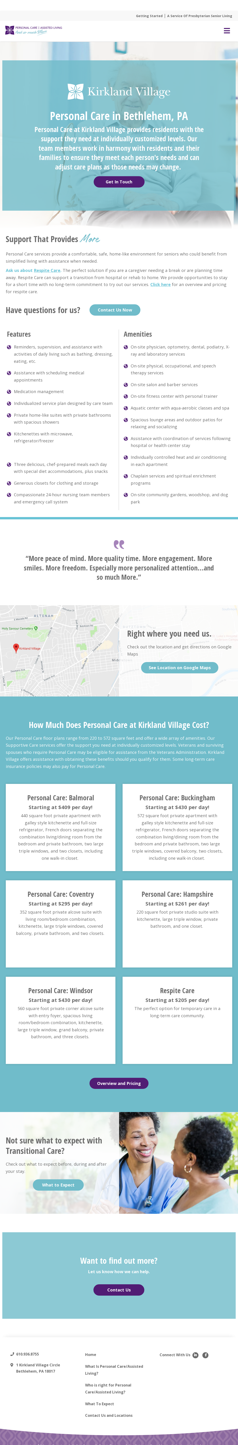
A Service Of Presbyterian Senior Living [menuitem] (199, 16)
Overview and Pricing (119, 1082)
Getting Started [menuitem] (149, 16)
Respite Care (47, 269)
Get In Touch (119, 181)
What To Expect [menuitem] (99, 1402)
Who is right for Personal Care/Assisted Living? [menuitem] (108, 1388)
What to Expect (58, 1184)
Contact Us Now (115, 309)
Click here (160, 284)
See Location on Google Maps (180, 667)
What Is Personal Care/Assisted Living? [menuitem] (114, 1369)
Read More (149, 5)
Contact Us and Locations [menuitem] (109, 1414)
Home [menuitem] (90, 1353)
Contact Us (119, 1289)
